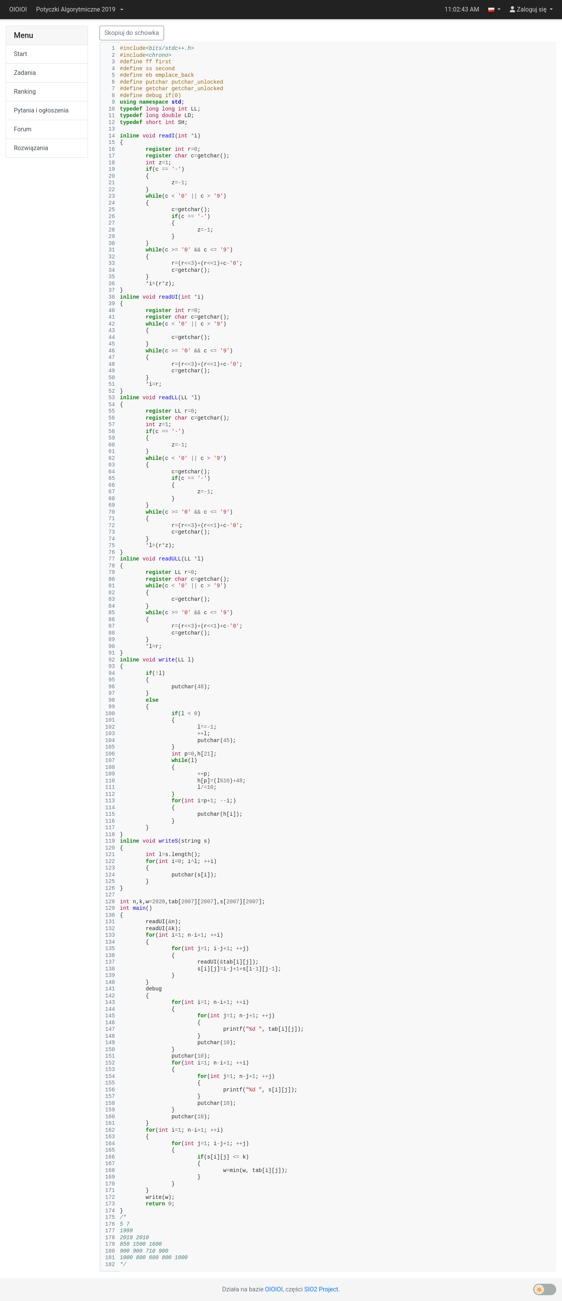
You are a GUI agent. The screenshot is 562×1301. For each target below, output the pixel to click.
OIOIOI (18, 9)
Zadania (25, 72)
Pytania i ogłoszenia (41, 110)
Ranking (25, 91)
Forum (22, 129)
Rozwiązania (31, 148)
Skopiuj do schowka (131, 32)
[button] (79, 9)
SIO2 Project (321, 1289)
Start (20, 54)
